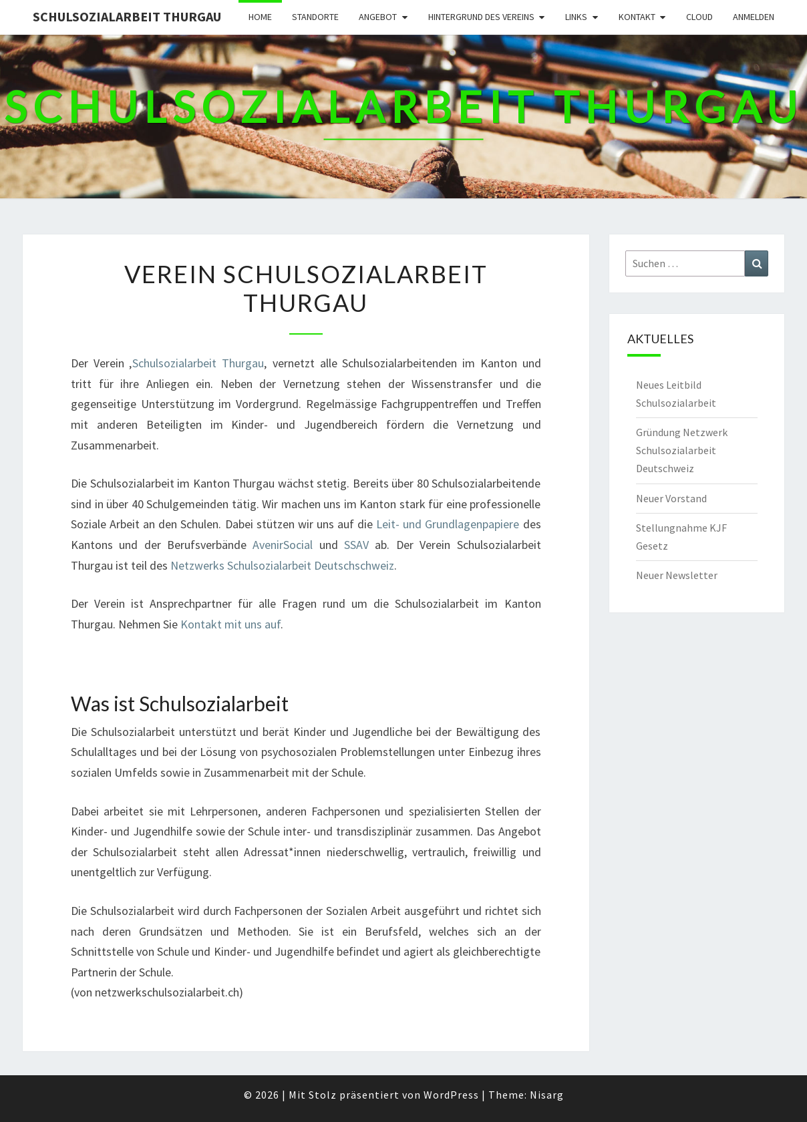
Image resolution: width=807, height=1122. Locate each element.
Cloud (699, 17)
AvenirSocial (286, 544)
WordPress (451, 1094)
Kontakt (637, 17)
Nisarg (547, 1094)
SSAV (356, 544)
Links (576, 17)
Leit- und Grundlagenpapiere (447, 524)
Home (260, 17)
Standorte (315, 17)
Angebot (378, 17)
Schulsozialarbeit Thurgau (127, 16)
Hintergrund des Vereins (481, 17)
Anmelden (753, 17)
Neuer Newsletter (676, 575)
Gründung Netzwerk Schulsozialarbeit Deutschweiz (682, 450)
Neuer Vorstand (671, 498)
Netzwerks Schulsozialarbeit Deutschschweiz (282, 565)
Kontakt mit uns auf (230, 624)
